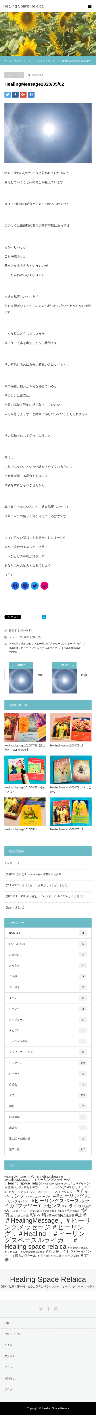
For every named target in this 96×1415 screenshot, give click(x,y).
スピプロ (48, 1030)
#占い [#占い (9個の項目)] (8, 1211)
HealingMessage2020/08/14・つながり (70, 789)
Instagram (55, 1308)
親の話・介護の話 (48, 1138)
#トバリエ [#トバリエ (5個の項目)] (31, 1196)
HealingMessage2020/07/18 (66, 829)
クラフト (48, 1008)
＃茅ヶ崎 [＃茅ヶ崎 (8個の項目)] (43, 1256)
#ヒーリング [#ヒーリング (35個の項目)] (70, 1196)
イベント (48, 998)
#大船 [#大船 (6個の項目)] (53, 1211)
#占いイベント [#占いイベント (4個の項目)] (21, 1211)
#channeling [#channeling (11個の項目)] (40, 1176)
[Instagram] (44, 586)
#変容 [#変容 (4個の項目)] (46, 1211)
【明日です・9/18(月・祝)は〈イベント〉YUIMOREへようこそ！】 (44, 896)
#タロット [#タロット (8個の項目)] (69, 1192)
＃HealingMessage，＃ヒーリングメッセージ (36, 643)
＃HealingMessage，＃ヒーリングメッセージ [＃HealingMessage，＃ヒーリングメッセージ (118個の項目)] (47, 1224)
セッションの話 (48, 1041)
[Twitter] (35, 586)
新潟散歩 (48, 1117)
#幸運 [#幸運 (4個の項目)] (61, 1211)
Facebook (48, 1308)
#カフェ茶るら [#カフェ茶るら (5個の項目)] (23, 1187)
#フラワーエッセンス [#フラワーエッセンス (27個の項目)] (38, 1205)
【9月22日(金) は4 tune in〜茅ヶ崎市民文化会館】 (34, 874)
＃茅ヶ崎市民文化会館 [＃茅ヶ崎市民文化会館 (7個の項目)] (64, 1256)
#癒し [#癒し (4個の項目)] (13, 1215)
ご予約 (8, 1345)
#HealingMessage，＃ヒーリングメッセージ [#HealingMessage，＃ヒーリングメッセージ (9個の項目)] (37, 1179)
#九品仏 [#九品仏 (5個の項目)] (87, 1206)
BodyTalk (48, 933)
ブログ (17, 61)
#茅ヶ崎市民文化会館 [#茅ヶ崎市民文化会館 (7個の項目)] (61, 1215)
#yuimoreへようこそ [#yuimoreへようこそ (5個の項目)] (66, 1183)
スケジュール (12, 863)
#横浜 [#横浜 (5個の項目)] (76, 1210)
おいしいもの (48, 943)
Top (6, 1322)
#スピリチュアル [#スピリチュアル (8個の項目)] (78, 1187)
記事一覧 (35, 637)
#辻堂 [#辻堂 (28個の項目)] (81, 1214)
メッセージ (14, 75)
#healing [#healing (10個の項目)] (56, 1176)
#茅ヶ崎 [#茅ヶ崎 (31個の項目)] (37, 1215)
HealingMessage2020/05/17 (66, 745)
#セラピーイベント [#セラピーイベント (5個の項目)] (49, 1191)
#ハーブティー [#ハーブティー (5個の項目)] (47, 1196)
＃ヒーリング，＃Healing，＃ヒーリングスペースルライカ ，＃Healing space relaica (47, 648)
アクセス (9, 1356)
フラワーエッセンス (48, 1052)
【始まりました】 (15, 907)
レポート (48, 1073)
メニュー (9, 1367)
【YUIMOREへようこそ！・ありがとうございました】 (37, 885)
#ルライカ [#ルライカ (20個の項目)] (71, 1205)
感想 (48, 1106)
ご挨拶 (48, 976)
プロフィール (12, 1334)
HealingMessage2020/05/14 (20, 829)
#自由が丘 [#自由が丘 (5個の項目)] (23, 1215)
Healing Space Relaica (23, 6)
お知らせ (48, 965)
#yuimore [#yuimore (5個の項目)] (48, 1183)
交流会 (48, 1084)
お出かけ (48, 954)
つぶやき (48, 987)
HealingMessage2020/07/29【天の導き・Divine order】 (24, 747)
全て (26, 637)
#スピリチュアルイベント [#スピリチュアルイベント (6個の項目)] (21, 1192)
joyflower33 (25, 630)
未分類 (48, 1127)
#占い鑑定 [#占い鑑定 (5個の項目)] (36, 1210)
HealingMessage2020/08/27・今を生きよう (24, 789)
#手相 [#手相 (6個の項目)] (68, 1211)
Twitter (40, 1308)
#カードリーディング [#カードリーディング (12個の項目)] (49, 1187)
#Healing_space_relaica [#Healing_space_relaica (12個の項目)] (23, 1183)
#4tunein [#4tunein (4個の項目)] (8, 1176)
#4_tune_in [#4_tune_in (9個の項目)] (22, 1176)
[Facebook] (15, 586)
